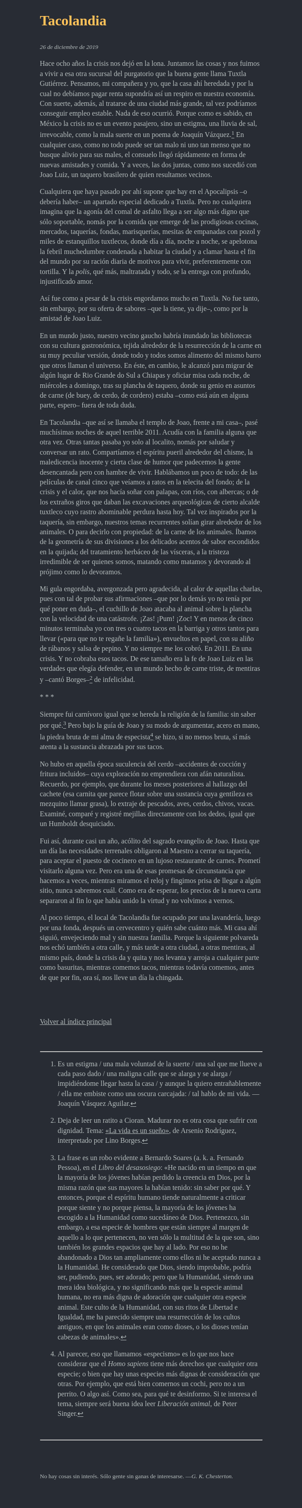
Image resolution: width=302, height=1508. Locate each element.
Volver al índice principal (76, 1021)
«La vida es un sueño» (137, 1130)
